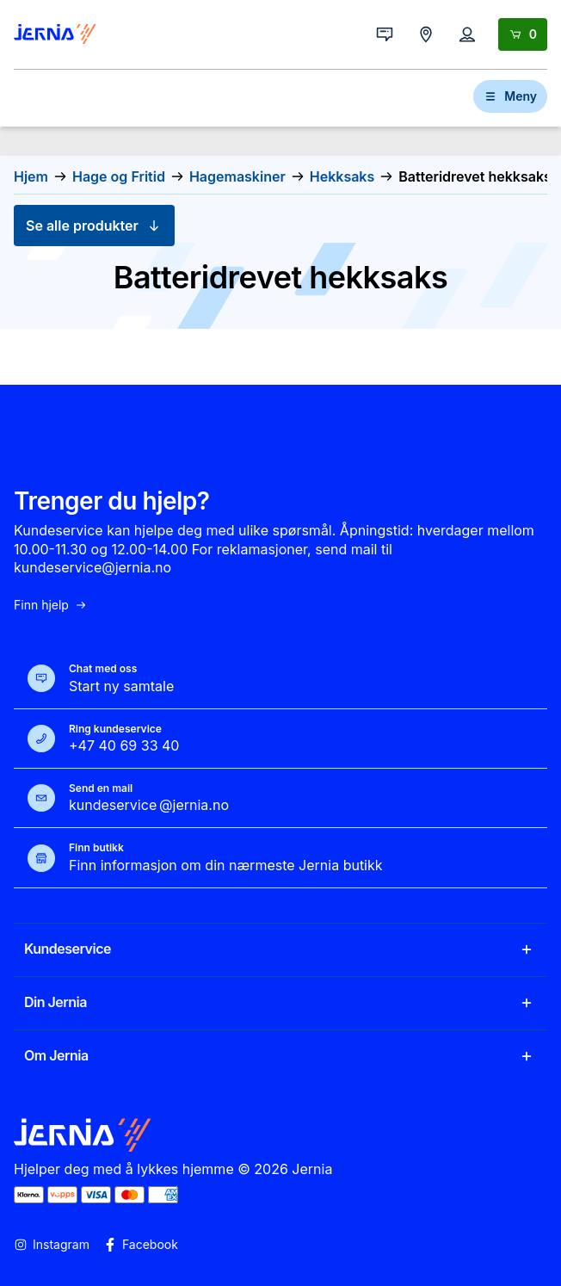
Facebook (140, 1245)
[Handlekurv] (522, 34)
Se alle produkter (94, 225)
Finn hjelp (51, 605)
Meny (510, 96)
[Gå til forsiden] (55, 34)
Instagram (51, 1245)
